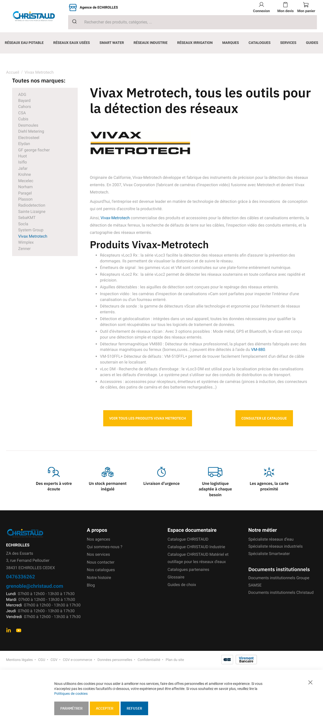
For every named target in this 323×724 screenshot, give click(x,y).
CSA (22, 112)
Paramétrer (71, 708)
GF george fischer (34, 150)
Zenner (24, 248)
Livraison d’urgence (161, 483)
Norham (25, 186)
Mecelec (25, 180)
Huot (22, 156)
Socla (23, 223)
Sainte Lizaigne (31, 211)
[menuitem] (24, 42)
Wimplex (26, 242)
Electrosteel (28, 137)
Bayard (24, 100)
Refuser (134, 708)
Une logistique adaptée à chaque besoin (215, 489)
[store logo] (37, 16)
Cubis (23, 119)
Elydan (24, 143)
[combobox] (192, 22)
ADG (22, 94)
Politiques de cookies (71, 694)
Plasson (25, 199)
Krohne (24, 174)
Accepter (104, 708)
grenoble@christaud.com (34, 585)
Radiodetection (31, 205)
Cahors (24, 106)
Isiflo (22, 162)
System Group (30, 230)
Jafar (23, 168)
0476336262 (20, 576)
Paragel (25, 193)
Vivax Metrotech (32, 236)
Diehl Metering (31, 131)
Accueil (12, 72)
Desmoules (28, 125)
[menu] (161, 42)
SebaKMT (27, 217)
